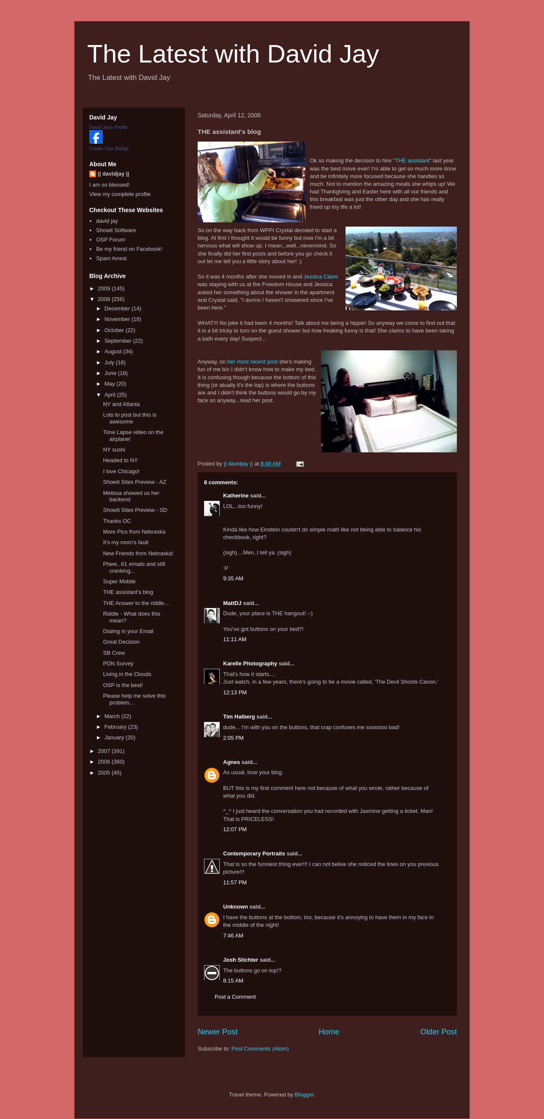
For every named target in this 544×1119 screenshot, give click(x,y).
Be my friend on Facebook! (129, 249)
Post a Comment (235, 997)
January (115, 737)
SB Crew (114, 653)
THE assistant (412, 160)
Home (329, 1032)
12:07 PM (235, 829)
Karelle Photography (250, 663)
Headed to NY (120, 460)
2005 (105, 773)
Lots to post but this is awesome (129, 418)
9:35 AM (233, 578)
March (113, 716)
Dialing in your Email (128, 631)
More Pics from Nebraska (134, 531)
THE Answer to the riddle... (136, 603)
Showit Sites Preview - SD (135, 510)
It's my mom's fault (125, 542)
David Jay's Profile (108, 127)
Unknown (235, 906)
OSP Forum (110, 239)
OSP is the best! (123, 685)
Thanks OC (117, 521)
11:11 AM (234, 639)
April (111, 395)
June (111, 373)
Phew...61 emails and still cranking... (134, 567)
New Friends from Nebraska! (138, 553)
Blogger (304, 1094)
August (114, 351)
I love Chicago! (121, 471)
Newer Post (218, 1032)
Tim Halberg (239, 716)
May (110, 384)
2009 (105, 288)
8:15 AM (233, 980)
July (110, 362)
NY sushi (114, 449)
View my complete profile (119, 194)
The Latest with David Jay (233, 54)
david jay (107, 221)
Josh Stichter (240, 960)
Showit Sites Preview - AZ (134, 482)
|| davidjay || (113, 173)
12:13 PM (235, 692)
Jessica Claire (320, 276)
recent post (264, 361)
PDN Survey (118, 663)
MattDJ (232, 603)
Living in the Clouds (127, 674)
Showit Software (116, 230)
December (118, 308)
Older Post (438, 1032)
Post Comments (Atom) (260, 1048)
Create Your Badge (109, 148)
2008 (105, 299)
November (118, 319)
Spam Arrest (111, 258)
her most (238, 361)
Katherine (236, 495)
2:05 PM (233, 738)
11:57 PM (235, 882)
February (116, 727)
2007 (105, 751)
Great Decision (121, 642)
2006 (105, 761)
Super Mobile (119, 581)
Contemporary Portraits (254, 853)
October (115, 330)
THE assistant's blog (128, 592)
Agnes (231, 762)
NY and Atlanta (121, 404)
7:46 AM (233, 935)
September (119, 341)
